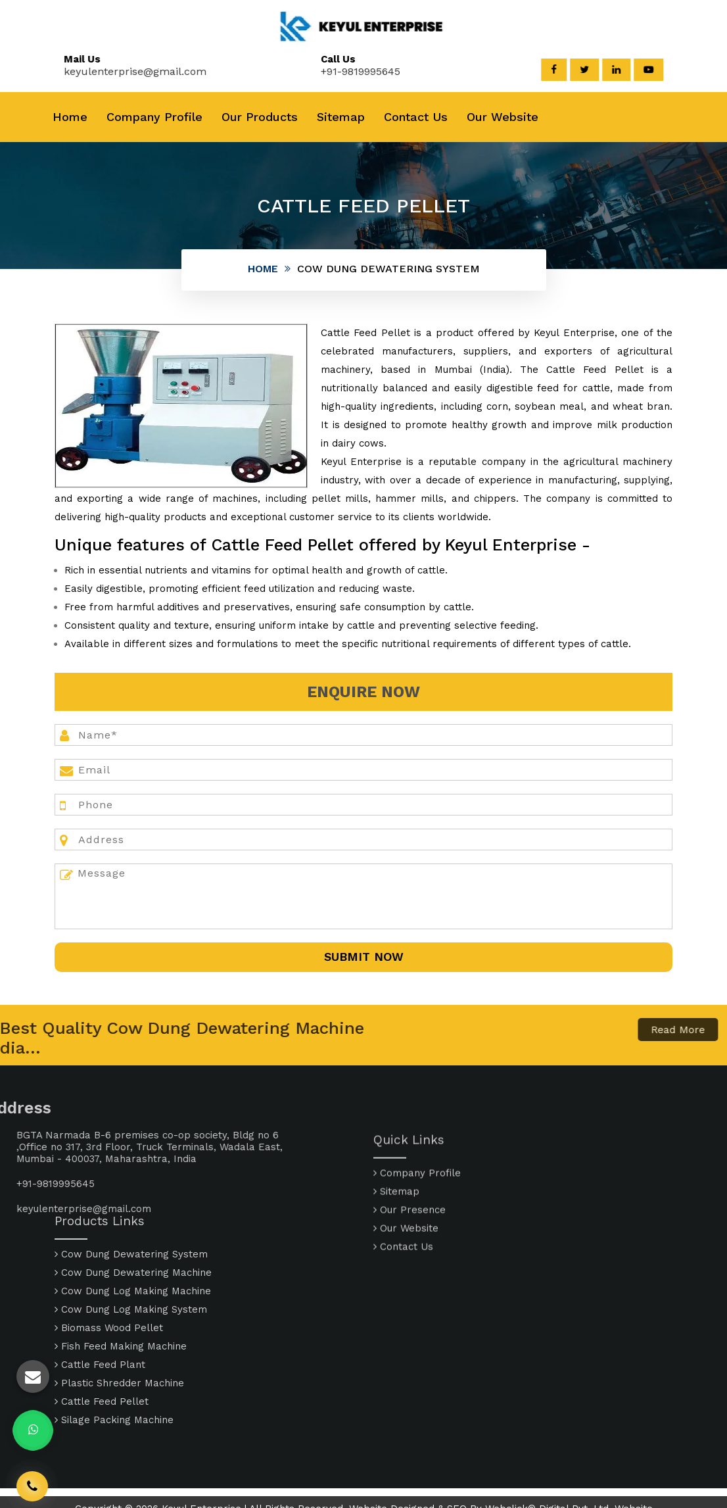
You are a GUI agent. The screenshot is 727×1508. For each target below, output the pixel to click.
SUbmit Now (364, 956)
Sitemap (341, 117)
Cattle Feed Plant (100, 1296)
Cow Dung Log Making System (131, 1241)
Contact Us (416, 117)
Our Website (502, 117)
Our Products (260, 117)
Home (70, 117)
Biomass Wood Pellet (109, 1259)
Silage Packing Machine (114, 1351)
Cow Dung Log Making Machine (133, 1222)
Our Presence (409, 1263)
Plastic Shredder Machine (119, 1315)
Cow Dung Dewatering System (131, 1186)
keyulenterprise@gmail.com (123, 71)
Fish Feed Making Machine (121, 1278)
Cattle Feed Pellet (102, 1333)
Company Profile (154, 117)
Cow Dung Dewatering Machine (133, 1204)
